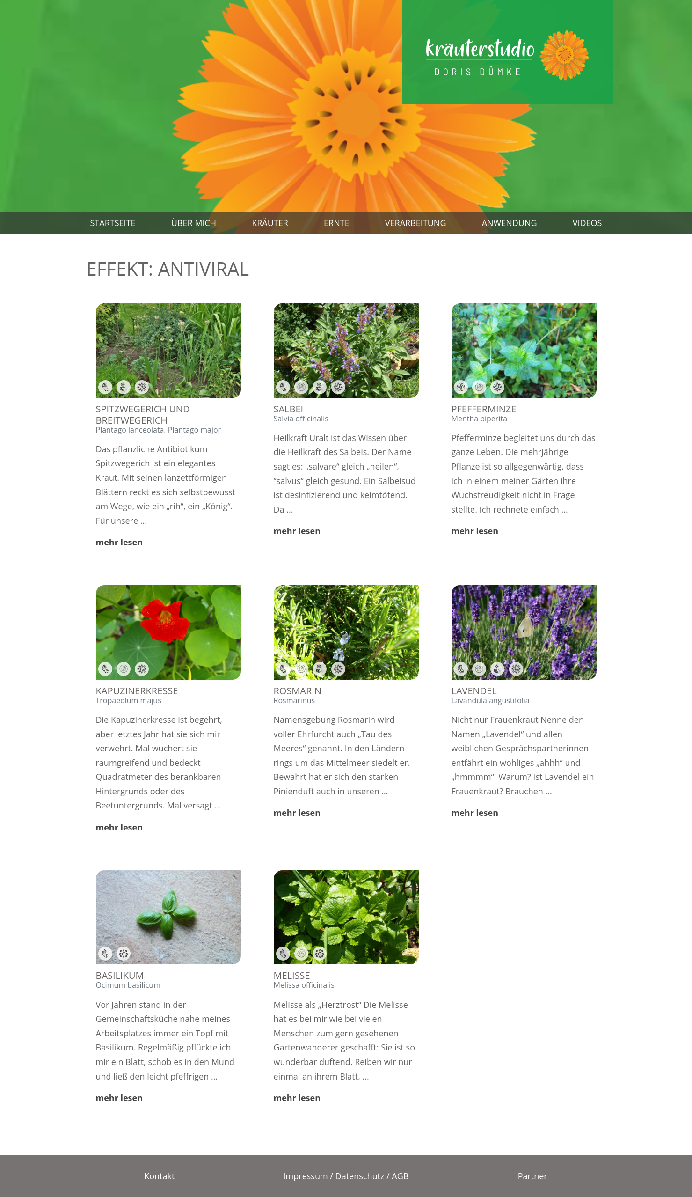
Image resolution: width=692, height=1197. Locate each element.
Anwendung (509, 222)
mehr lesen (119, 542)
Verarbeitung (415, 222)
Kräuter (270, 222)
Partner (532, 1176)
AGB (400, 1176)
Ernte (337, 222)
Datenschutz (360, 1176)
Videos (587, 222)
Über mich (193, 222)
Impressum (306, 1176)
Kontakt (159, 1176)
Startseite (113, 222)
